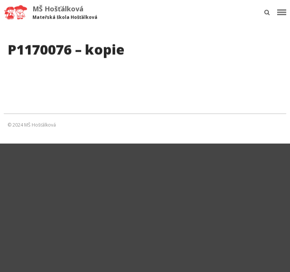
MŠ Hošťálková (57, 8)
